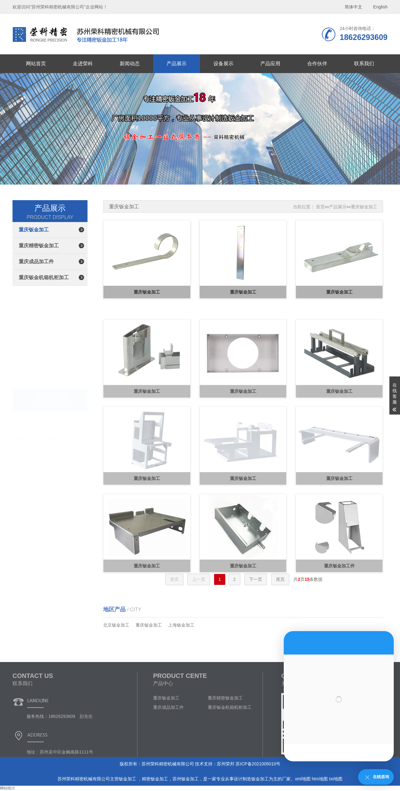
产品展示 (177, 63)
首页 (320, 206)
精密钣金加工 (155, 778)
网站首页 (36, 63)
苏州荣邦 (225, 763)
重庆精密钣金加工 (39, 245)
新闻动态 (130, 63)
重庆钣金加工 (34, 229)
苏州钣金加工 (185, 778)
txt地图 (335, 778)
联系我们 (364, 63)
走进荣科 (83, 63)
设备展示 (223, 63)
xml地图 (303, 778)
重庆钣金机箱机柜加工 (44, 277)
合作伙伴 (317, 63)
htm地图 (320, 778)
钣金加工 (128, 778)
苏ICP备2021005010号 (258, 763)
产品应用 (270, 63)
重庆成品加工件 (36, 261)
